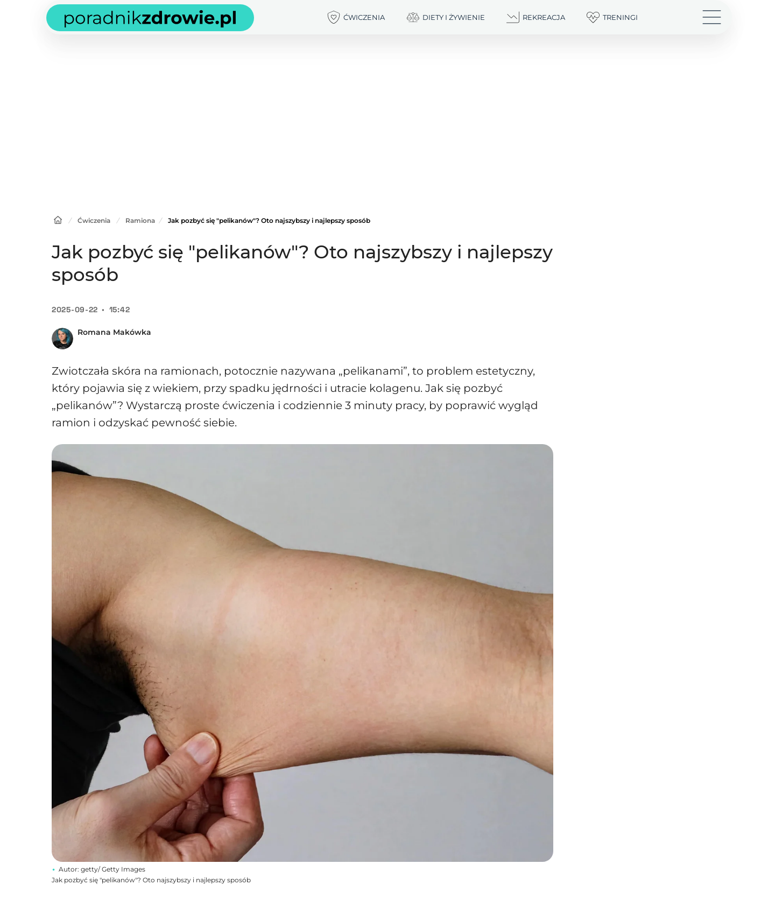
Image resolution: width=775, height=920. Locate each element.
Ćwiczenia (94, 220)
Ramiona (140, 220)
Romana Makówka (114, 332)
